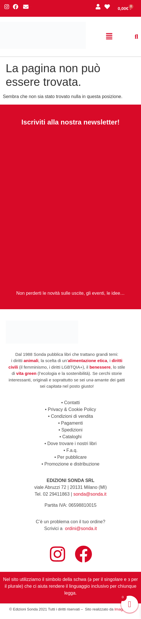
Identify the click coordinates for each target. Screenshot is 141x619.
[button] (109, 36)
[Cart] (124, 8)
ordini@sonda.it (81, 528)
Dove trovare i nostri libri (72, 443)
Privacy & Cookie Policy (72, 409)
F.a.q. (71, 450)
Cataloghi (72, 436)
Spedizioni (71, 429)
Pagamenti (72, 423)
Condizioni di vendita (72, 416)
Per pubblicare (71, 457)
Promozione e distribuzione (72, 464)
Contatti (72, 402)
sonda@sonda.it (89, 494)
